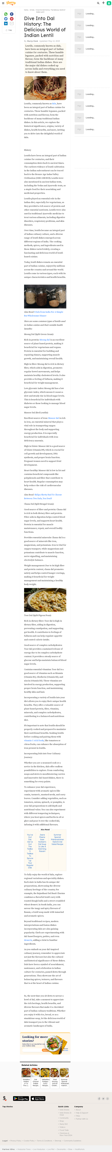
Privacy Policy (15, 1141)
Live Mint (50, 1149)
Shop (62, 1121)
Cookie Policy (29, 1141)
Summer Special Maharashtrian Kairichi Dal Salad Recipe (57, 839)
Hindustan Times (24, 1149)
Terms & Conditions (44, 1141)
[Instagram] (107, 1098)
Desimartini (61, 1149)
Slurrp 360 (64, 1124)
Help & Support (82, 1113)
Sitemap (58, 1141)
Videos (62, 1127)
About (78, 1110)
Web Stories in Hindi (65, 1114)
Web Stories (64, 1110)
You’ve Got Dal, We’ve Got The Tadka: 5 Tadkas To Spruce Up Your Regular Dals (30, 851)
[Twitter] (103, 1098)
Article (32, 10)
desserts (28, 940)
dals (54, 103)
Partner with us (82, 1119)
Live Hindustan (39, 1149)
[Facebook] (99, 1098)
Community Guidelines (72, 1141)
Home (26, 10)
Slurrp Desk (32, 41)
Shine (70, 1149)
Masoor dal (53, 418)
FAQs (78, 1116)
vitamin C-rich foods (34, 740)
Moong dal (45, 339)
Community (64, 1118)
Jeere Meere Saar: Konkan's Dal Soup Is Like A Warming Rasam (42, 843)
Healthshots (80, 1149)
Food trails (64, 1130)
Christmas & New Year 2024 (66, 1134)
